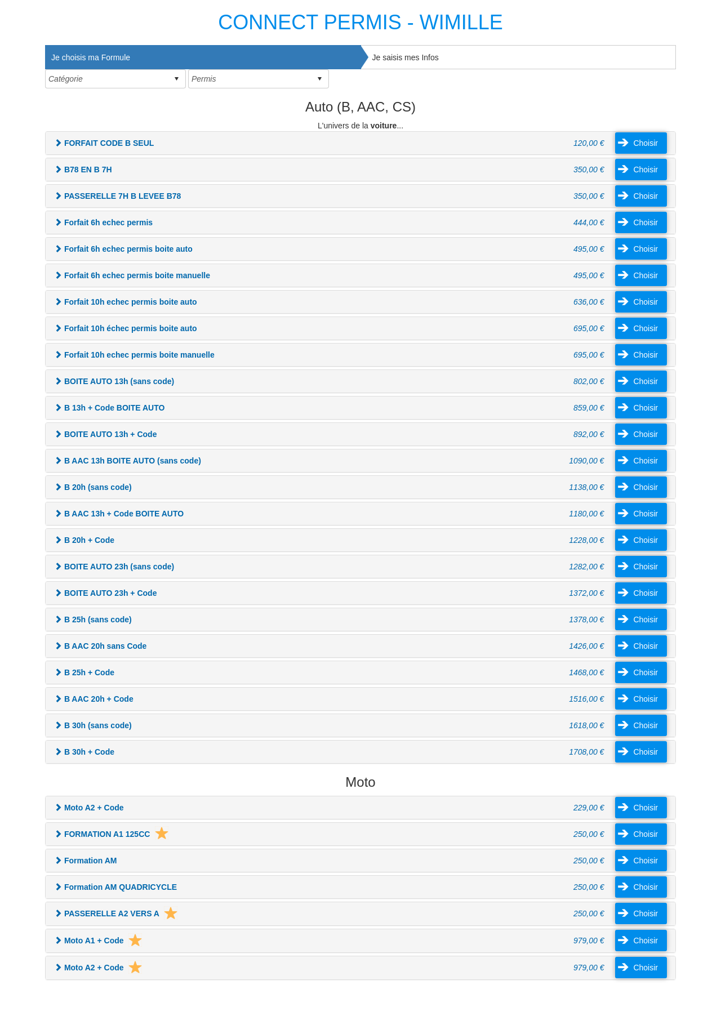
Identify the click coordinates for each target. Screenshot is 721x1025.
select (176, 79)
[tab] (203, 57)
